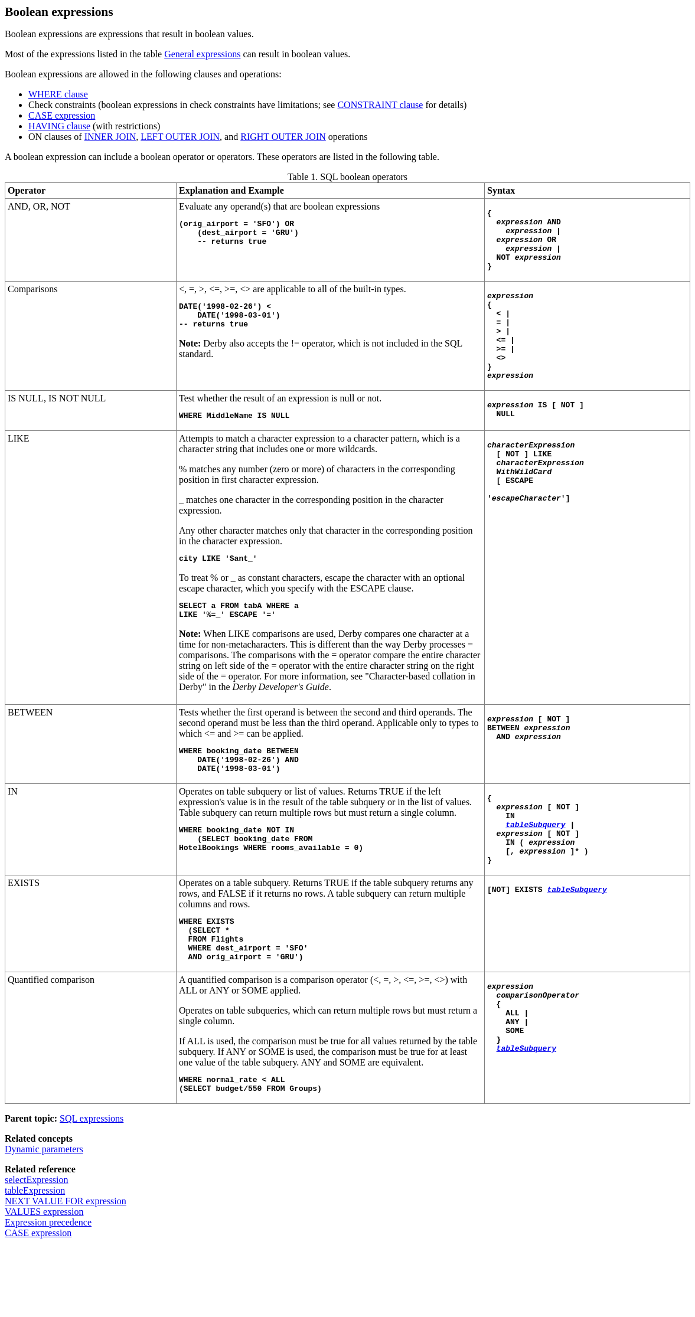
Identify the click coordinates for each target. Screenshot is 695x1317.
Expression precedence (48, 1291)
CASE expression (61, 115)
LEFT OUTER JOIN (180, 137)
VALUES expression (44, 1281)
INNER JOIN (110, 137)
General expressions (202, 54)
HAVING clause (59, 126)
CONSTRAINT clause (380, 105)
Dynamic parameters (44, 1218)
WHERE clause (58, 94)
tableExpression (35, 1259)
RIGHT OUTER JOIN (283, 137)
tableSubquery (535, 873)
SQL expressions (91, 1187)
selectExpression (36, 1249)
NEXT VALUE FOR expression (65, 1270)
